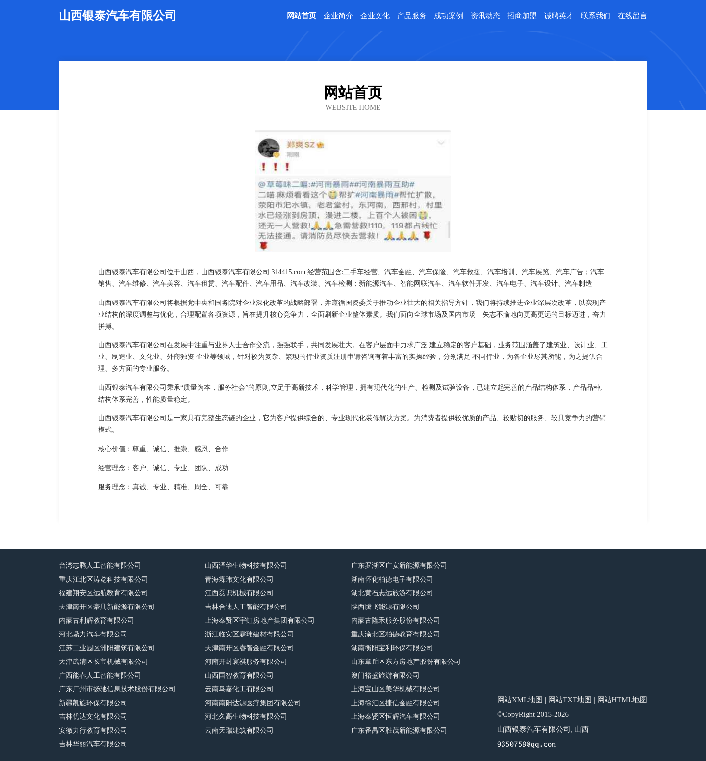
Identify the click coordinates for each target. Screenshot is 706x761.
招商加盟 (522, 16)
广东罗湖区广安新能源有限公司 (399, 565)
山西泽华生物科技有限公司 (246, 565)
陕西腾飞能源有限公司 (385, 606)
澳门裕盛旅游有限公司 (385, 675)
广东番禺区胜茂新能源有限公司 (399, 730)
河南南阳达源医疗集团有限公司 (253, 703)
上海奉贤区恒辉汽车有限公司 (395, 716)
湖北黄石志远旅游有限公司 (392, 593)
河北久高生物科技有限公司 (246, 716)
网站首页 (301, 16)
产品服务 (412, 16)
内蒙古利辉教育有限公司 (96, 620)
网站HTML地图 (622, 700)
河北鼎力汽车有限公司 (93, 634)
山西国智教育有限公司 (239, 675)
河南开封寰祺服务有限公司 (246, 661)
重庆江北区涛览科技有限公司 (103, 579)
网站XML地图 (520, 700)
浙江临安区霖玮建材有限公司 (249, 634)
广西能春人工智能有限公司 (100, 675)
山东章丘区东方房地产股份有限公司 (406, 661)
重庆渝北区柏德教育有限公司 (395, 634)
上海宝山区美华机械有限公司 (395, 689)
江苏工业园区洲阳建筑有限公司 (107, 648)
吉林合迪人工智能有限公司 (246, 606)
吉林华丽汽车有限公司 (93, 744)
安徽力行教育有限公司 (93, 730)
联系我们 (595, 16)
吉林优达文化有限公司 (93, 716)
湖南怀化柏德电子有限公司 (392, 579)
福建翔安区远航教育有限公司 (103, 593)
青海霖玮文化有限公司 (239, 579)
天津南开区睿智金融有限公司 (249, 648)
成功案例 (448, 16)
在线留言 (632, 16)
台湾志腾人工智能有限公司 (100, 565)
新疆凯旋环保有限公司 (93, 703)
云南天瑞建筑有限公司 (239, 730)
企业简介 (338, 16)
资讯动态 (485, 16)
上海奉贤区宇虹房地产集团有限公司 (260, 620)
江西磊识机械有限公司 (239, 593)
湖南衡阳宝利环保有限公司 (392, 648)
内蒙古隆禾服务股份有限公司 (395, 620)
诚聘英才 (559, 16)
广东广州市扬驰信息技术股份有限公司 (117, 689)
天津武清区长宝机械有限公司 (103, 661)
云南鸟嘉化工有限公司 (239, 689)
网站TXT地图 (570, 700)
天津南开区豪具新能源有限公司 (107, 606)
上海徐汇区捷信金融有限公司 (395, 703)
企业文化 (375, 16)
